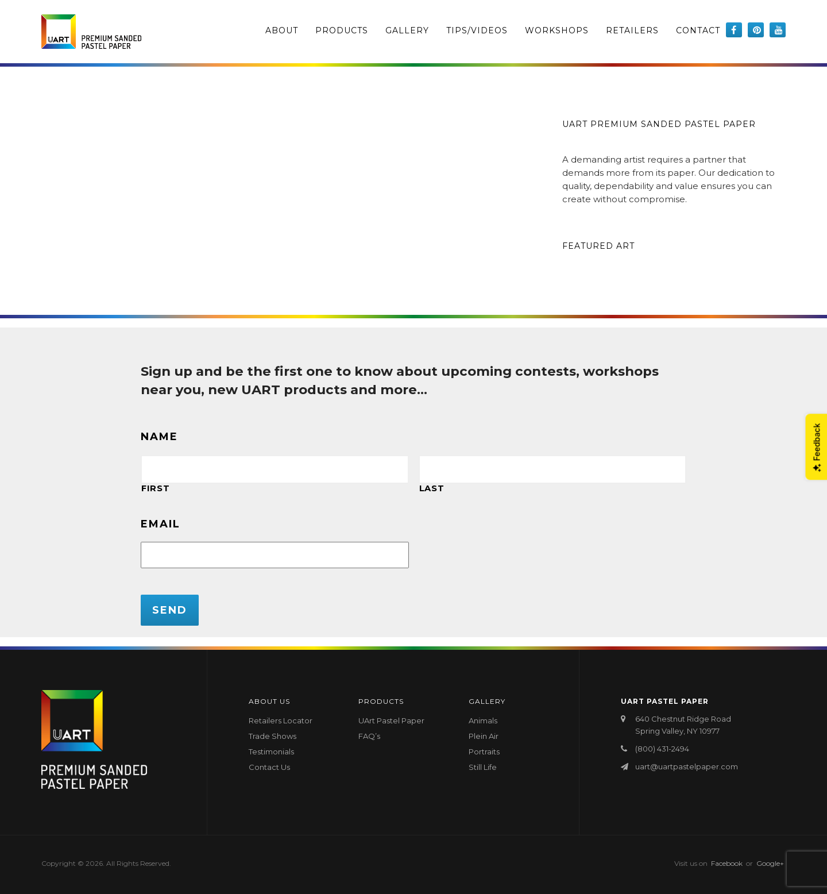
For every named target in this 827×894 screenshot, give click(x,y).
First (155, 488)
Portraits (484, 751)
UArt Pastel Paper (391, 720)
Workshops (557, 30)
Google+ (770, 863)
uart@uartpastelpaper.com (686, 766)
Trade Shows (272, 736)
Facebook (727, 863)
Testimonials (271, 751)
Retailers (632, 30)
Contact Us (269, 767)
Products (341, 30)
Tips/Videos (477, 30)
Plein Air (483, 736)
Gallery (407, 30)
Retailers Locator (280, 720)
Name (159, 436)
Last (432, 488)
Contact (698, 30)
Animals (483, 720)
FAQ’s (369, 736)
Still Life (483, 767)
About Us (269, 701)
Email (160, 524)
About (281, 30)
